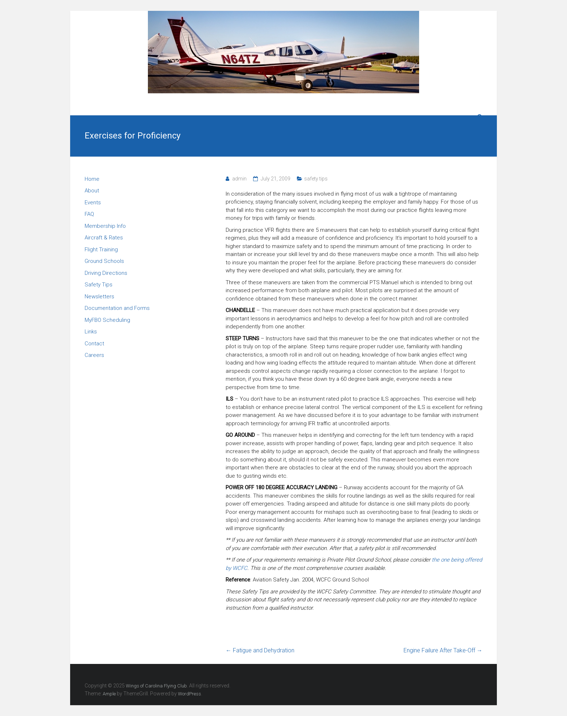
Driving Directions (106, 273)
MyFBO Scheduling (107, 320)
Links (91, 331)
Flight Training (101, 249)
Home (92, 179)
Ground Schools (104, 261)
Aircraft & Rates (104, 237)
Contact (94, 343)
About (92, 190)
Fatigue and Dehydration (260, 650)
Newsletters (99, 296)
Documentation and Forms (117, 308)
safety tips (316, 179)
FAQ (89, 214)
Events (93, 202)
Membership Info (105, 226)
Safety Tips (98, 284)
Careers (94, 355)
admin (239, 179)
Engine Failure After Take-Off (443, 650)
